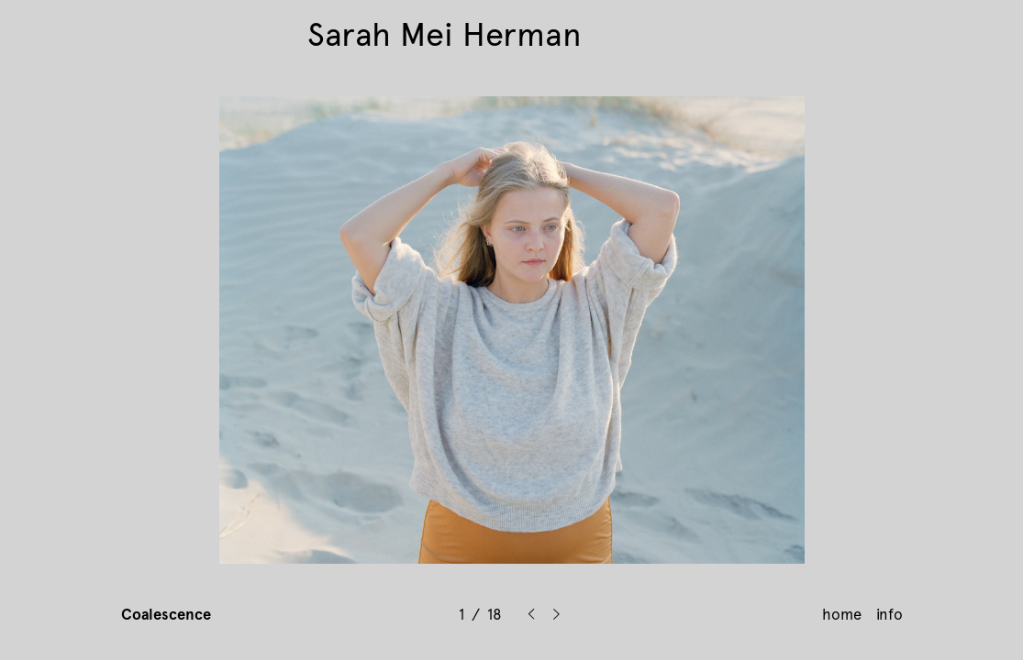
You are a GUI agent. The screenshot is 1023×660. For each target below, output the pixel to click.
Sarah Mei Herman (444, 34)
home (842, 614)
